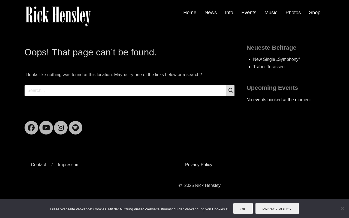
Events (248, 12)
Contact (38, 164)
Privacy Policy (198, 164)
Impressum (69, 164)
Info (229, 12)
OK (243, 209)
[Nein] (342, 208)
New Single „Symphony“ (276, 59)
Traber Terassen (269, 66)
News (210, 12)
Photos (293, 12)
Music (270, 12)
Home (189, 12)
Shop (314, 12)
